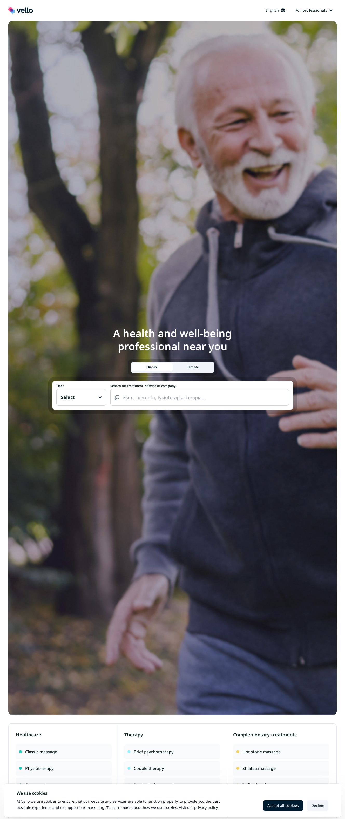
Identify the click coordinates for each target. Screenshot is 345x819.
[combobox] (199, 397)
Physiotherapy (36, 768)
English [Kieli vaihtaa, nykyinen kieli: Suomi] (275, 10)
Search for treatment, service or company (143, 386)
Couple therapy (145, 768)
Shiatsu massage (256, 768)
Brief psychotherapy (150, 752)
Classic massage (38, 752)
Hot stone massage (258, 752)
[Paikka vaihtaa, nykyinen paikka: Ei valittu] (81, 397)
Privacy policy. (206, 807)
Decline (317, 805)
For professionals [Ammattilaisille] (314, 10)
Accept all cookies (283, 805)
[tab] (152, 367)
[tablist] (172, 367)
